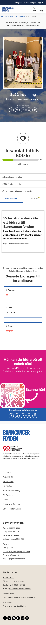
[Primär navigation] (41, 9)
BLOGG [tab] (35, 198)
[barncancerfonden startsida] (8, 9)
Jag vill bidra (9, 16)
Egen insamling (20, 16)
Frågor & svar (8, 577)
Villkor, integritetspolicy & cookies (16, 551)
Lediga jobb (8, 547)
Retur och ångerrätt (11, 555)
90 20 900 (20, 539)
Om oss (6, 544)
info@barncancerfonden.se (20, 588)
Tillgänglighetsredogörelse (14, 558)
